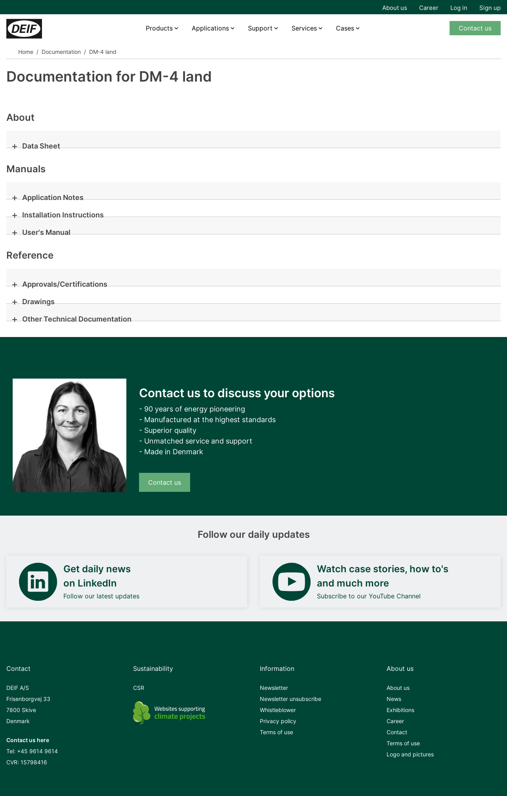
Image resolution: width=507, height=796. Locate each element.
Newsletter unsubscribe (290, 698)
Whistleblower (278, 709)
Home (25, 51)
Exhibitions (400, 709)
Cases (345, 28)
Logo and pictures (410, 754)
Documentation (61, 51)
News (394, 698)
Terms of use (276, 732)
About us (394, 7)
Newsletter (274, 687)
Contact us (475, 28)
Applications (210, 28)
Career (428, 7)
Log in (458, 7)
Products (159, 28)
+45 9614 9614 (37, 751)
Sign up (490, 7)
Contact (397, 732)
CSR (138, 687)
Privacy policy (278, 721)
